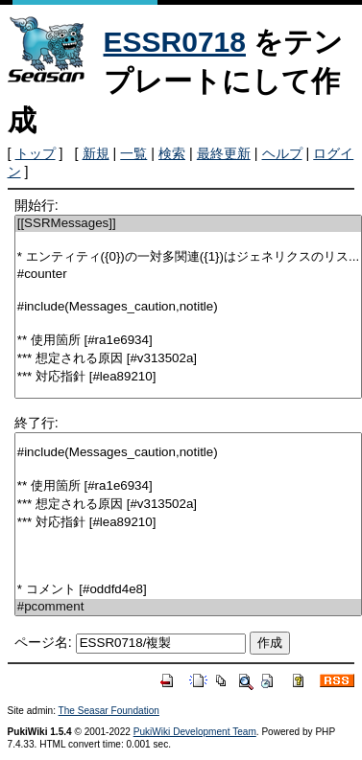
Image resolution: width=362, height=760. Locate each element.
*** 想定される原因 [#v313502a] (188, 359)
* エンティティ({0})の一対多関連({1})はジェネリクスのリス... (188, 257)
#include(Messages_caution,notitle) (188, 307)
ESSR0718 (175, 42)
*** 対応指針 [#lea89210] (188, 377)
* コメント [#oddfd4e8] (188, 590)
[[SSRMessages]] (188, 224)
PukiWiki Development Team (194, 731)
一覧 (133, 153)
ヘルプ (282, 153)
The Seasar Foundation (109, 710)
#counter (188, 274)
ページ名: (43, 642)
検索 (171, 153)
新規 (96, 153)
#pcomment (188, 607)
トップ (35, 153)
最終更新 (224, 153)
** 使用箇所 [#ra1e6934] (188, 341)
